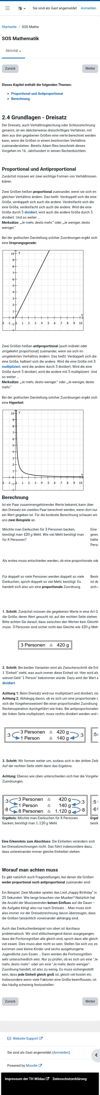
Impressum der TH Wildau (25, 1079)
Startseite (9, 27)
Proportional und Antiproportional (37, 94)
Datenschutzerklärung (70, 1079)
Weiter (90, 68)
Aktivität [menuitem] (12, 51)
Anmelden (88, 8)
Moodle (31, 1065)
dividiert (30, 212)
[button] (22, 8)
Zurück (10, 68)
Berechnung (20, 99)
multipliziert (11, 367)
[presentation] (23, 212)
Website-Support (22, 1038)
